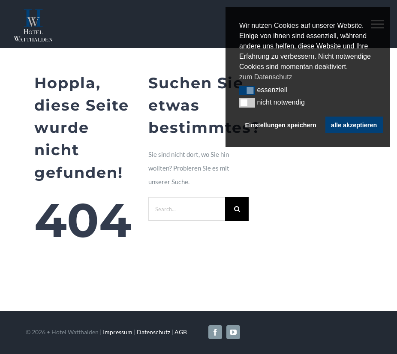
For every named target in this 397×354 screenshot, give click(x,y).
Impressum (117, 332)
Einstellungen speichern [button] (280, 125)
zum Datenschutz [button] (265, 77)
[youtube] (233, 332)
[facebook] (215, 332)
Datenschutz (153, 332)
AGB (180, 332)
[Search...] (187, 209)
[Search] (237, 209)
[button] (247, 90)
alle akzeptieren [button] (354, 125)
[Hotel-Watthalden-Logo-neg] (33, 12)
